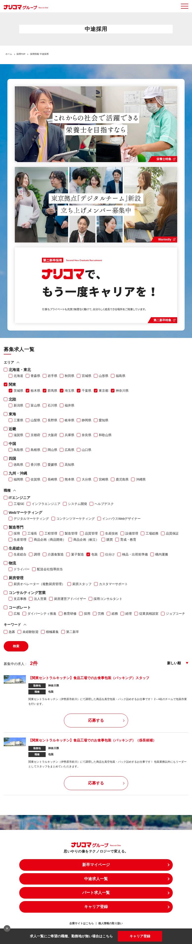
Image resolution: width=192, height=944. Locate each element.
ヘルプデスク (104, 504)
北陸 (12, 399)
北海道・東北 (20, 369)
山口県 (86, 450)
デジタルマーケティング (31, 518)
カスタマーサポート (113, 584)
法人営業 (40, 599)
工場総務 (152, 533)
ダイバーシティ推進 (41, 613)
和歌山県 (105, 435)
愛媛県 (52, 464)
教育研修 (70, 613)
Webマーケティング (25, 512)
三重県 (18, 420)
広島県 (69, 450)
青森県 (35, 376)
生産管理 (20, 539)
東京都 (103, 390)
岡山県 (52, 450)
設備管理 (131, 533)
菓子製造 (77, 554)
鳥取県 (18, 450)
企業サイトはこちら (81, 923)
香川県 (35, 464)
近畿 (12, 429)
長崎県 (52, 479)
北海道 (18, 376)
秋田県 (69, 376)
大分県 (86, 479)
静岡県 (86, 420)
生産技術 (111, 533)
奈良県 (86, 435)
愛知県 (103, 420)
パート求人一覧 (96, 892)
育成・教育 (128, 539)
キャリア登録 (140, 936)
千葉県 (86, 390)
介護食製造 (56, 554)
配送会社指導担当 (50, 569)
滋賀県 (18, 435)
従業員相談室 (148, 613)
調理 (37, 554)
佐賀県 (35, 479)
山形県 (103, 376)
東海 (12, 414)
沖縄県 (141, 479)
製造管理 (71, 533)
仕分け (110, 554)
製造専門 (16, 527)
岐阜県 (69, 420)
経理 (128, 613)
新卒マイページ (96, 865)
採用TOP (20, 54)
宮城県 (86, 376)
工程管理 (50, 533)
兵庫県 (69, 435)
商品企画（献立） (86, 539)
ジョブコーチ (175, 613)
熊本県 (69, 479)
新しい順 (174, 663)
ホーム (8, 54)
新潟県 (18, 405)
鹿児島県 (122, 479)
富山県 (35, 405)
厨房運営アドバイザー (70, 599)
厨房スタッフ (82, 584)
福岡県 (18, 479)
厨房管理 (16, 578)
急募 (12, 632)
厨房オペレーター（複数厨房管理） (39, 584)
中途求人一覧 (96, 879)
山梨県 (35, 420)
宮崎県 (103, 479)
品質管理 (91, 533)
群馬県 (52, 390)
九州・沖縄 (18, 473)
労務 (101, 613)
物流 (12, 563)
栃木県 (35, 390)
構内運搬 (161, 554)
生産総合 (16, 548)
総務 (115, 613)
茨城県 (18, 390)
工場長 (32, 533)
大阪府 (52, 435)
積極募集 (52, 632)
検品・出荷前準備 (135, 554)
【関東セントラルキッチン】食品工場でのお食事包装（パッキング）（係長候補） (92, 740)
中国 (12, 443)
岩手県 (52, 376)
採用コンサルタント (108, 599)
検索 (16, 646)
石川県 (52, 405)
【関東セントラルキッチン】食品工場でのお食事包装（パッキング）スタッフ (88, 678)
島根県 (35, 450)
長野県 (52, 420)
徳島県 (18, 464)
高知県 (69, 464)
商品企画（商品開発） (50, 539)
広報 (17, 613)
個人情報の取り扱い (110, 923)
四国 (12, 458)
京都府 (35, 435)
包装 (94, 554)
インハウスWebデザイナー (121, 518)
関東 (12, 384)
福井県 (69, 405)
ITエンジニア (19, 498)
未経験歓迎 (30, 632)
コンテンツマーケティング (75, 518)
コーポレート (20, 607)
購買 (109, 539)
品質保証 (172, 533)
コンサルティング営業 (27, 592)
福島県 (120, 376)
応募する (96, 720)
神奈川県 (122, 390)
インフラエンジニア (46, 504)
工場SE (19, 504)
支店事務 (20, 599)
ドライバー (22, 569)
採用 (17, 533)
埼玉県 (69, 390)
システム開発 (77, 504)
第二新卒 (72, 632)
